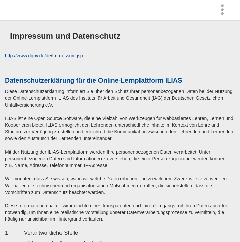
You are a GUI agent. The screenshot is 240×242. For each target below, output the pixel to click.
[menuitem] (224, 10)
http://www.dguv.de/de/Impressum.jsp (44, 55)
